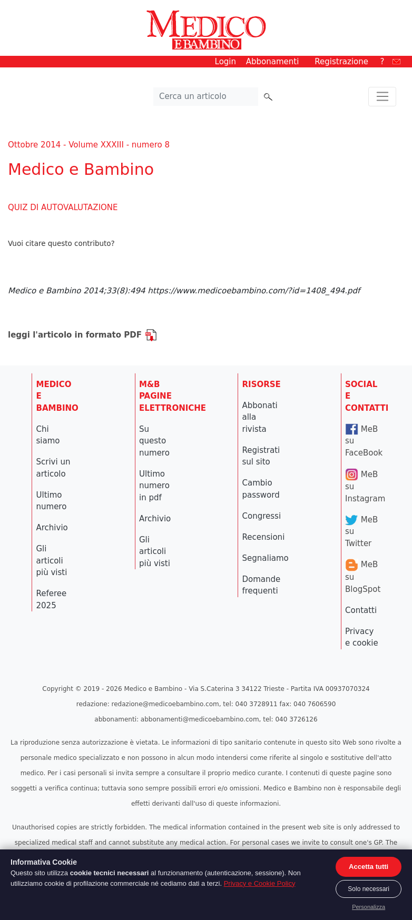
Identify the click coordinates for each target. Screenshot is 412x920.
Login (225, 61)
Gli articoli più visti (51, 560)
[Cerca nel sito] (206, 96)
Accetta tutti (368, 866)
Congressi (261, 516)
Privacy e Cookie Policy (260, 883)
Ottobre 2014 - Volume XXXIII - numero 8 (89, 145)
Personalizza (368, 907)
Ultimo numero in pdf (154, 485)
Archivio (52, 527)
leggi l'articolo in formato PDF (82, 335)
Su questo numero (154, 441)
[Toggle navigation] (382, 97)
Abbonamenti (272, 61)
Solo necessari (368, 889)
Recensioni (263, 537)
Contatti (361, 610)
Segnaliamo (265, 558)
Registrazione (341, 61)
